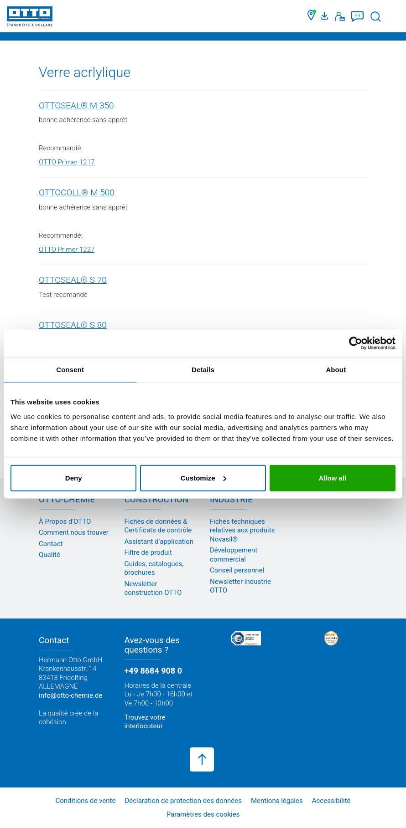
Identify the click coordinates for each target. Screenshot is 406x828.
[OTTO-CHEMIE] (29, 18)
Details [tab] (203, 369)
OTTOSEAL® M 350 (76, 105)
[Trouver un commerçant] (311, 16)
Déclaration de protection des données (183, 801)
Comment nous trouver (74, 532)
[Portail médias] (326, 16)
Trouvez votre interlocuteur (145, 722)
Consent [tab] (70, 369)
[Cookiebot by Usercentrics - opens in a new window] (356, 343)
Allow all (332, 477)
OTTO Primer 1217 (66, 162)
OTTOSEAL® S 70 (73, 280)
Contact (50, 544)
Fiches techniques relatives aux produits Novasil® (242, 530)
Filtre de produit (148, 552)
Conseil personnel (237, 570)
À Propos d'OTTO (65, 521)
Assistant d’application (159, 541)
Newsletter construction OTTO (153, 588)
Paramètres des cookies (203, 814)
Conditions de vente (85, 801)
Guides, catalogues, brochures (154, 568)
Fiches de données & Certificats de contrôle (158, 526)
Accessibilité (331, 801)
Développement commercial (233, 554)
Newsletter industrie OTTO (240, 586)
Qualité (49, 555)
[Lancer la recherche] (375, 16)
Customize (203, 477)
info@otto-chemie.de (70, 695)
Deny (73, 477)
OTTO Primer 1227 (66, 249)
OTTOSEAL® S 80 (73, 325)
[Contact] (340, 16)
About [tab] (336, 369)
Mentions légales (277, 801)
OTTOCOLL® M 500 (77, 192)
